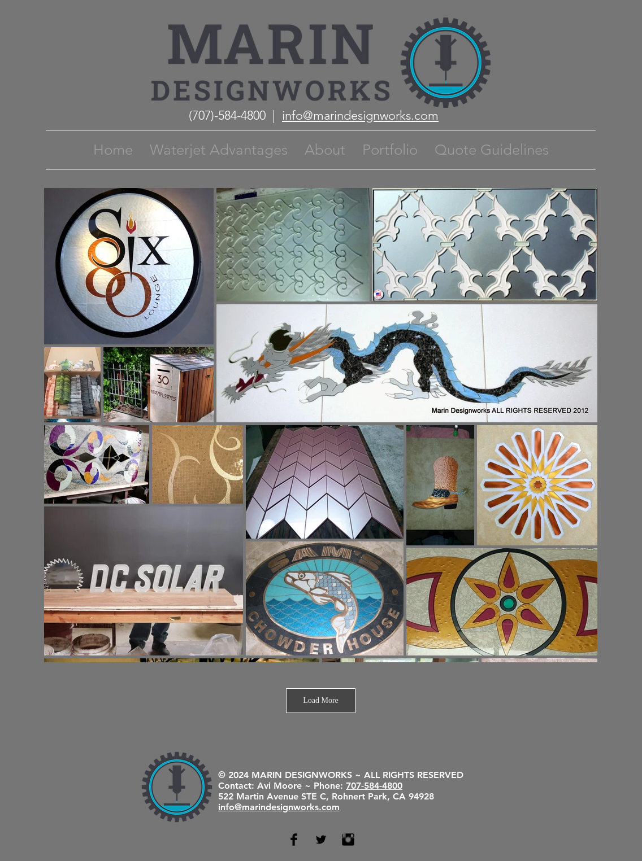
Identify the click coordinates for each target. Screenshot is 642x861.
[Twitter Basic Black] (321, 839)
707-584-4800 (374, 785)
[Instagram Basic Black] (348, 839)
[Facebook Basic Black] (294, 839)
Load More (321, 700)
